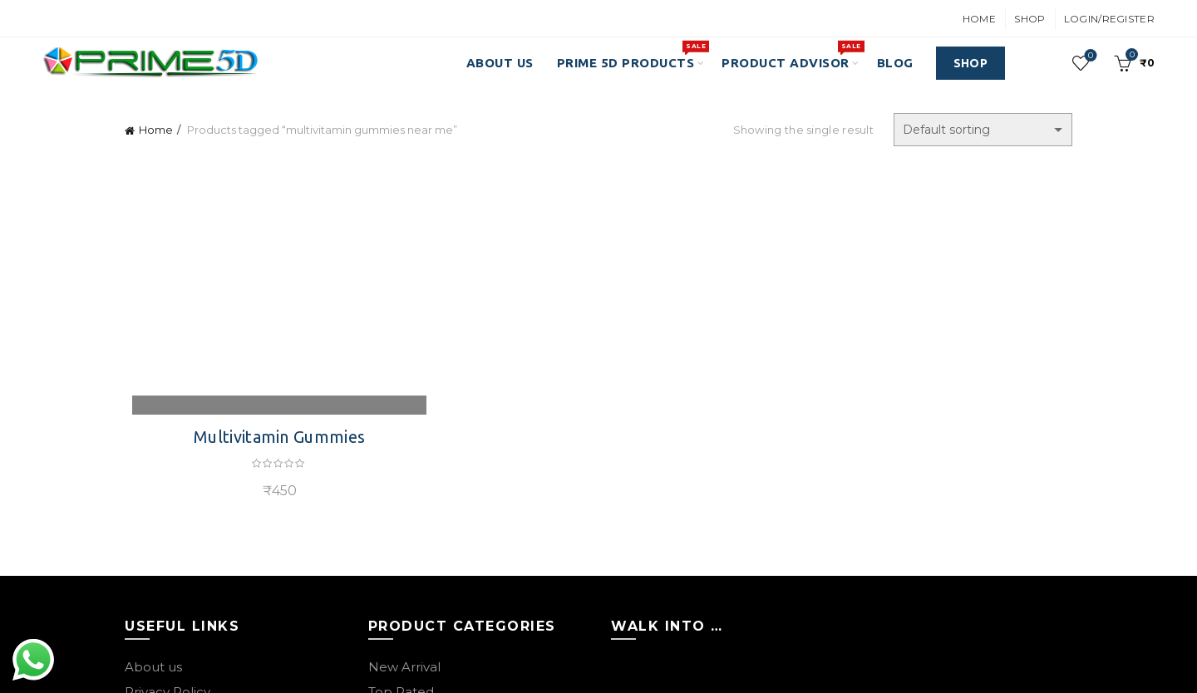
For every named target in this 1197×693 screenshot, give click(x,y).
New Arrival (404, 438)
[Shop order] (983, 129)
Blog (895, 63)
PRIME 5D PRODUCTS (631, 55)
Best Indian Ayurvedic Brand (563, 666)
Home (979, 18)
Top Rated (401, 463)
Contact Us (160, 563)
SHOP (970, 63)
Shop (1029, 18)
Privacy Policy (167, 463)
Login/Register (1109, 18)
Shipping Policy (173, 513)
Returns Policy (170, 488)
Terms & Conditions (185, 538)
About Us (500, 63)
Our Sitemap (165, 588)
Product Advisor (791, 55)
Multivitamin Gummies (274, 208)
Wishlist (1089, 56)
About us (153, 438)
